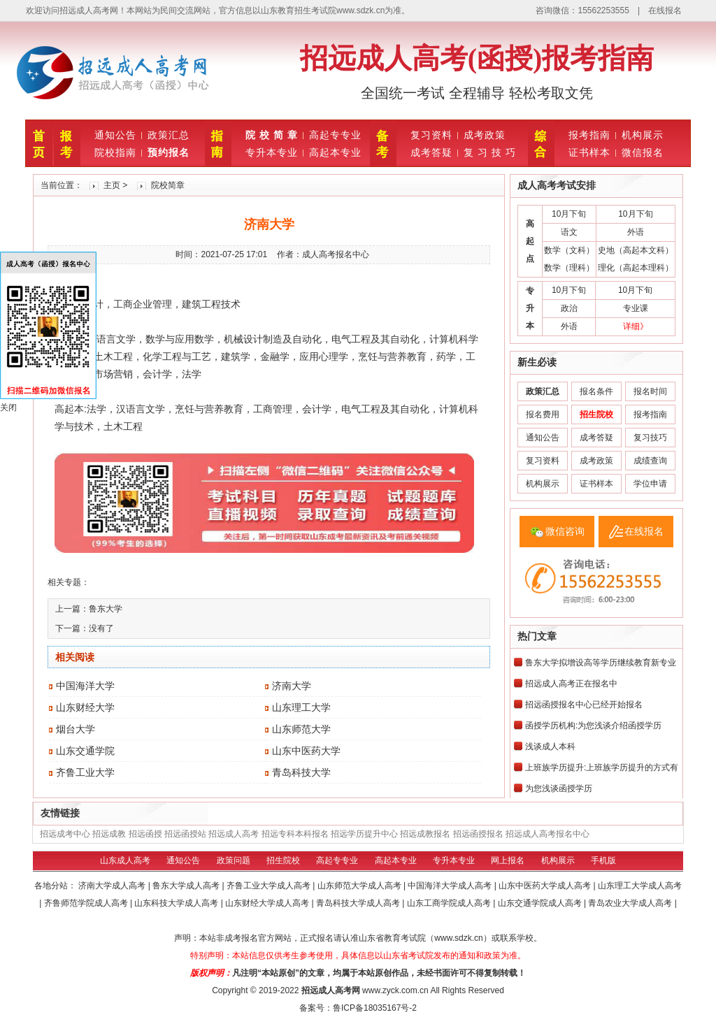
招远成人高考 (233, 834)
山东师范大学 (301, 729)
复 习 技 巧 (490, 152)
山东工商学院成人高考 (450, 903)
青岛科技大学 (301, 772)
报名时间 (650, 391)
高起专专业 (335, 134)
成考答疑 (431, 152)
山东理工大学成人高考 (640, 885)
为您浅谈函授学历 (558, 788)
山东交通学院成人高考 (541, 903)
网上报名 (507, 860)
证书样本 (589, 152)
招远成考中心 (65, 834)
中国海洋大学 (85, 685)
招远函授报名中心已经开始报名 (584, 704)
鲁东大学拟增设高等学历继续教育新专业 (600, 663)
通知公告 (115, 134)
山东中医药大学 (306, 750)
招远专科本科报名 (295, 834)
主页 (111, 185)
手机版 (603, 860)
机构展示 (643, 134)
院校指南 (115, 152)
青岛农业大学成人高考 (631, 903)
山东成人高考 (125, 860)
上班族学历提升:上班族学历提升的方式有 (601, 767)
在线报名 (665, 10)
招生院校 (283, 860)
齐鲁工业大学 (85, 772)
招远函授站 (185, 834)
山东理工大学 (301, 707)
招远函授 (145, 834)
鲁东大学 (105, 609)
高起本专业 (335, 152)
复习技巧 (650, 437)
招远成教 (109, 834)
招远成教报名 (425, 834)
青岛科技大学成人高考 (359, 903)
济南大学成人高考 (113, 885)
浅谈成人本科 (550, 746)
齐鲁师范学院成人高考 (87, 903)
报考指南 (589, 134)
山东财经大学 (85, 707)
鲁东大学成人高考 (187, 885)
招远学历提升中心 (364, 834)
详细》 (635, 326)
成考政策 (485, 134)
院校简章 (168, 185)
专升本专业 (271, 152)
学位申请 (650, 484)
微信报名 (643, 152)
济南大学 (291, 685)
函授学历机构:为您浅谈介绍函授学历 (593, 725)
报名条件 (596, 391)
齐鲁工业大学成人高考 (270, 885)
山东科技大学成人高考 (177, 903)
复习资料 (431, 134)
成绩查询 (650, 461)
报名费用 (542, 414)
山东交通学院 (85, 750)
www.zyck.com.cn (395, 990)
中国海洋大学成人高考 (451, 885)
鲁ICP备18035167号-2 (375, 1008)
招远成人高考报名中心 (547, 834)
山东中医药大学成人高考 (546, 885)
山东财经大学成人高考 (268, 903)
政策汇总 (168, 134)
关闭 (8, 407)
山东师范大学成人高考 (360, 885)
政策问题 (233, 860)
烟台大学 (75, 729)
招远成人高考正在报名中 (571, 683)
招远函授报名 (478, 834)
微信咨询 (565, 531)
